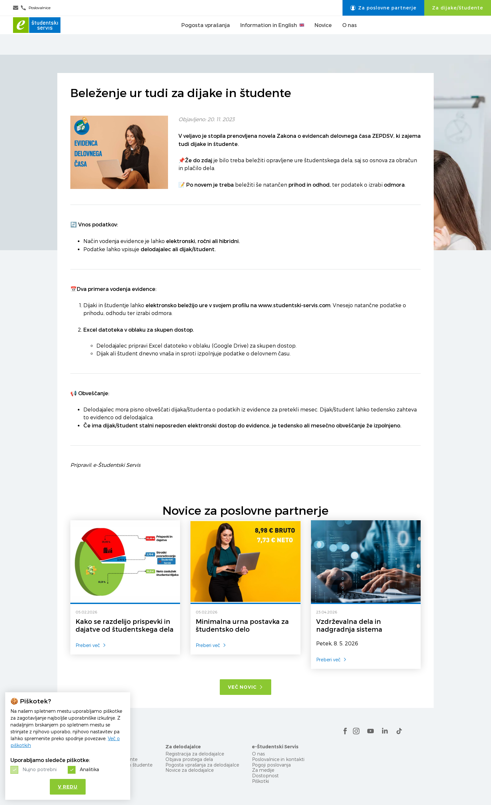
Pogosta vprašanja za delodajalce (202, 765)
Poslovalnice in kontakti (278, 759)
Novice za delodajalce (189, 770)
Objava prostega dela (189, 759)
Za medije (263, 770)
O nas (349, 35)
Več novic (245, 687)
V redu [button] (67, 787)
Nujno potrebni (39, 769)
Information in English (272, 35)
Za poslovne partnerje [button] (383, 8)
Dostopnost (265, 775)
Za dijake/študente (457, 8)
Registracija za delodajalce (194, 753)
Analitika (89, 769)
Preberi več (91, 645)
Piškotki (260, 781)
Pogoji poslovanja (271, 765)
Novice (323, 35)
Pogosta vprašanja (205, 35)
